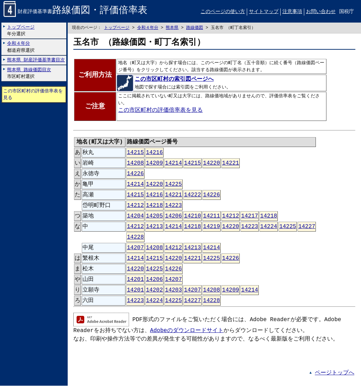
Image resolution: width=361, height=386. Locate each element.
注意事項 (292, 11)
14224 (268, 227)
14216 (154, 153)
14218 (154, 206)
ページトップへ (334, 373)
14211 (211, 216)
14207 (135, 248)
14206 (173, 216)
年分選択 (21, 30)
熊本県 (172, 28)
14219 (211, 227)
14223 (173, 206)
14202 (154, 290)
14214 (173, 163)
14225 (173, 185)
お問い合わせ (321, 11)
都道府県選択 (21, 47)
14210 (192, 216)
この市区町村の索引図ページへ (166, 80)
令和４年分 (147, 28)
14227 (306, 227)
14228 (135, 237)
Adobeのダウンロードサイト (187, 331)
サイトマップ (264, 11)
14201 (135, 280)
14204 (135, 216)
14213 (154, 227)
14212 (135, 206)
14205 (154, 216)
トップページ (116, 28)
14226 (135, 174)
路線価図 (194, 28)
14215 (135, 153)
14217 (249, 216)
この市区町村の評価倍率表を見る (33, 94)
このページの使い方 (223, 11)
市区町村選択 (29, 73)
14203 (173, 290)
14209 (154, 163)
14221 (230, 163)
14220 (211, 163)
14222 (192, 195)
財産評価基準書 (75, 12)
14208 (135, 163)
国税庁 (346, 11)
